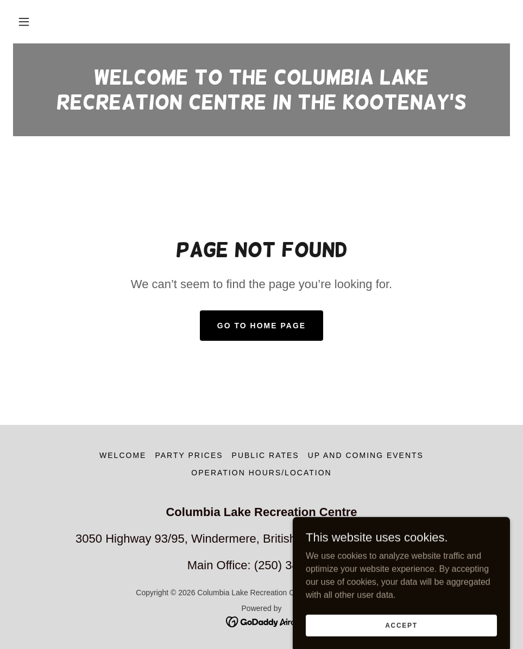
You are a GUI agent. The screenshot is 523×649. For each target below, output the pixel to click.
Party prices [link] (189, 455)
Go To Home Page (261, 325)
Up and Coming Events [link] (366, 455)
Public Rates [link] (265, 455)
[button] (24, 22)
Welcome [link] (122, 455)
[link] (261, 106)
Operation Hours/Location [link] (261, 472)
